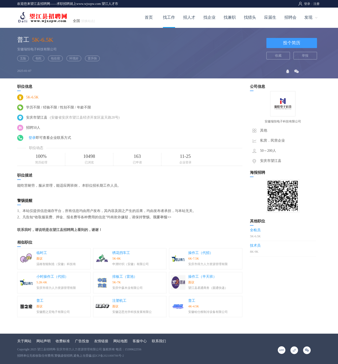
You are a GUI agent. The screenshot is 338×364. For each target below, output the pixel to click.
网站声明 (43, 341)
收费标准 (63, 341)
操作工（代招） (200, 253)
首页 (149, 17)
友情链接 (101, 341)
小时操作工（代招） (52, 277)
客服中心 (140, 341)
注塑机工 (119, 301)
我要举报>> (162, 217)
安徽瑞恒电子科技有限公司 (37, 49)
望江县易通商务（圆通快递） (208, 288)
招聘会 (290, 17)
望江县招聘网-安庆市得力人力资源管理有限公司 (69, 349)
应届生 (270, 17)
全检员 (255, 230)
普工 (40, 301)
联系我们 (159, 341)
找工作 (169, 17)
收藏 (278, 55)
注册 (316, 4)
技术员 (255, 245)
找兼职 (230, 17)
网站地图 (120, 341)
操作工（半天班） (202, 277)
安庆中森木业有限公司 (127, 288)
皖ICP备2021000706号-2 (108, 355)
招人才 (189, 17)
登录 (307, 4)
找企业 (209, 17)
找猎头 (250, 17)
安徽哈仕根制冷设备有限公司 (208, 312)
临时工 (41, 253)
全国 (84, 21)
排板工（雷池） (124, 277)
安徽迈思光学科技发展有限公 (132, 312)
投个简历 (291, 42)
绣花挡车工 (121, 253)
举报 (305, 55)
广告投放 (82, 341)
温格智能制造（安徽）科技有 (56, 264)
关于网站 (24, 341)
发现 (308, 17)
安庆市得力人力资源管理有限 (208, 264)
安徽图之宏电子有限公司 (53, 312)
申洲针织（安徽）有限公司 (130, 264)
